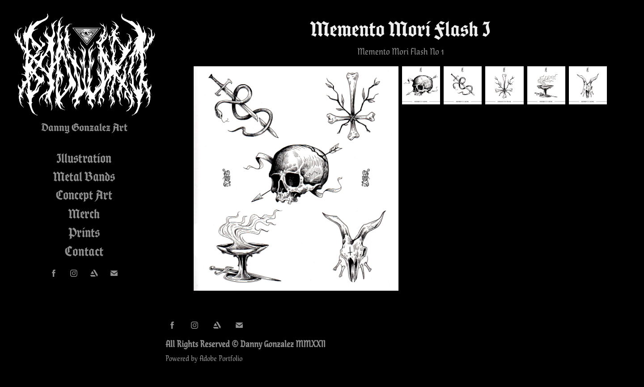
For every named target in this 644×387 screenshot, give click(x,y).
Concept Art (84, 195)
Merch (84, 213)
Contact (84, 251)
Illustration (83, 158)
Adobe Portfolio (220, 358)
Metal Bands (84, 176)
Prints (84, 232)
